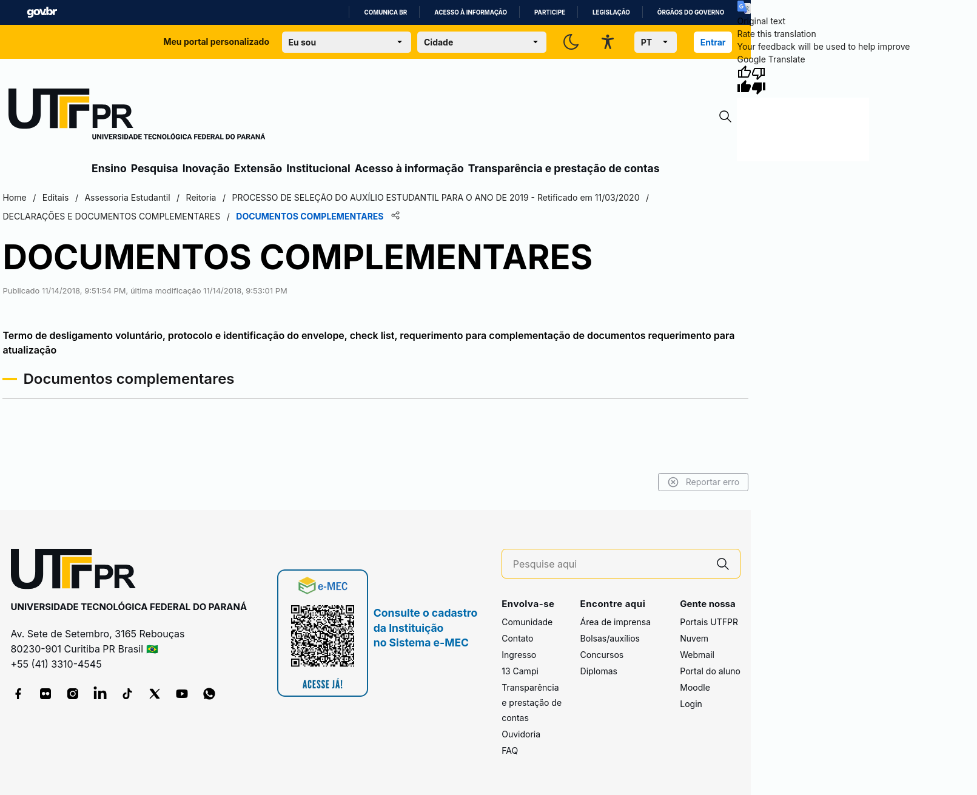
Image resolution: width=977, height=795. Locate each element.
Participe (549, 12)
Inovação (206, 168)
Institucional (318, 168)
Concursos (602, 654)
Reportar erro (704, 482)
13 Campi (520, 671)
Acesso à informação (470, 12)
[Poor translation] (758, 80)
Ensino (109, 168)
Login (691, 704)
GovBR (42, 12)
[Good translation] (744, 80)
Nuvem (694, 638)
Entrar (713, 42)
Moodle (695, 687)
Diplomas (598, 671)
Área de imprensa (615, 622)
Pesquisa (154, 168)
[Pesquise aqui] (609, 564)
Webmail (697, 654)
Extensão (258, 168)
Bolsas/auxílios (610, 638)
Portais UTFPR (709, 622)
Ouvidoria (521, 734)
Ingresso (519, 654)
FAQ (510, 750)
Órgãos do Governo (690, 12)
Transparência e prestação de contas (564, 168)
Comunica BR (385, 12)
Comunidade (527, 622)
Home (14, 197)
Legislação (611, 12)
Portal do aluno (710, 671)
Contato (517, 638)
